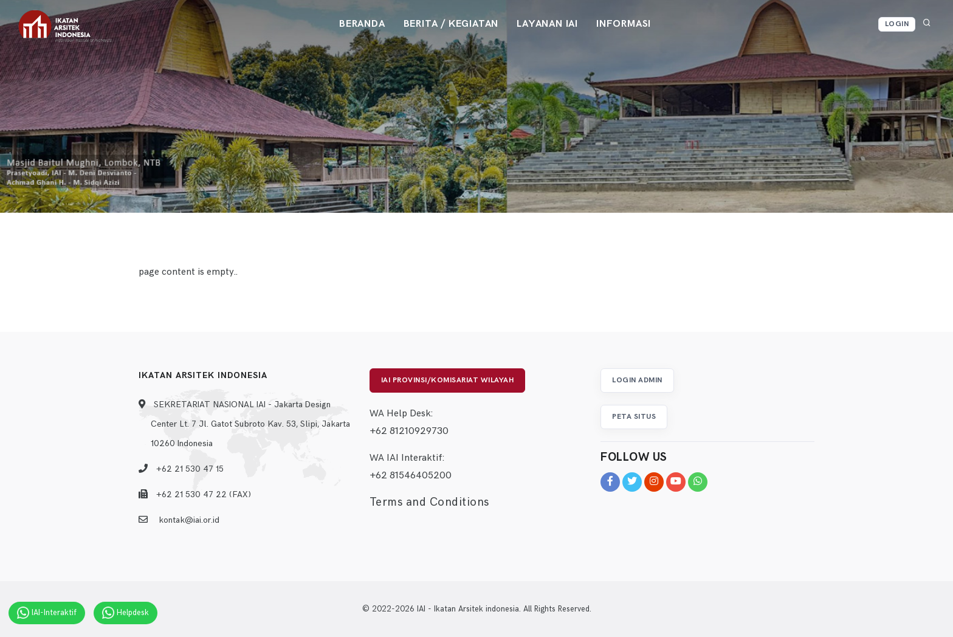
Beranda (362, 24)
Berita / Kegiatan (451, 24)
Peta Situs (634, 416)
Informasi (623, 24)
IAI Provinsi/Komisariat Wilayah (447, 380)
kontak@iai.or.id (189, 520)
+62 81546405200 (411, 475)
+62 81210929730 (409, 431)
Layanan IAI (547, 24)
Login (897, 24)
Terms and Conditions (429, 502)
